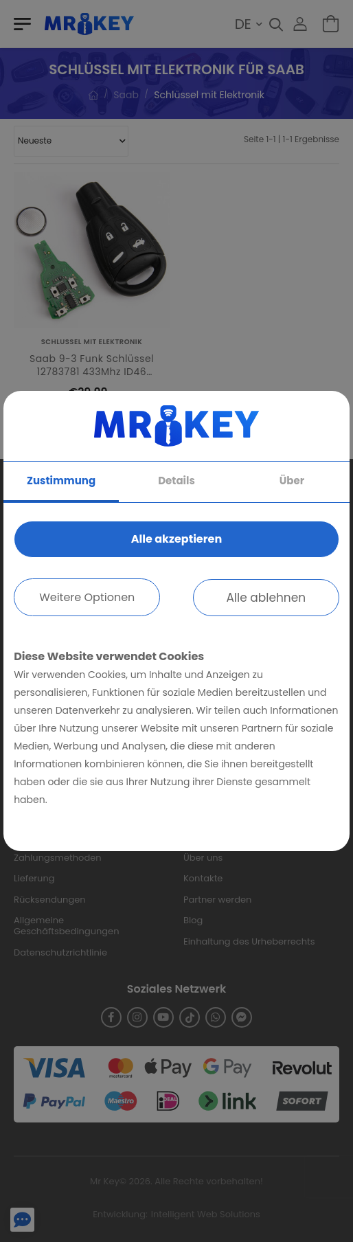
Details (176, 480)
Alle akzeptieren (176, 539)
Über (292, 480)
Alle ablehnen (266, 597)
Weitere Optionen (87, 597)
